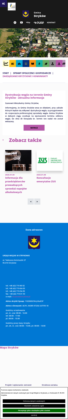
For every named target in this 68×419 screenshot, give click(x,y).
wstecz (34, 127)
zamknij (34, 415)
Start (6, 73)
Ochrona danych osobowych (34, 401)
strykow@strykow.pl (21, 303)
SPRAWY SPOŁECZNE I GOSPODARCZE (32, 73)
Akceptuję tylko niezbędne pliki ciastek (34, 410)
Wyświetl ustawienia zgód (34, 406)
